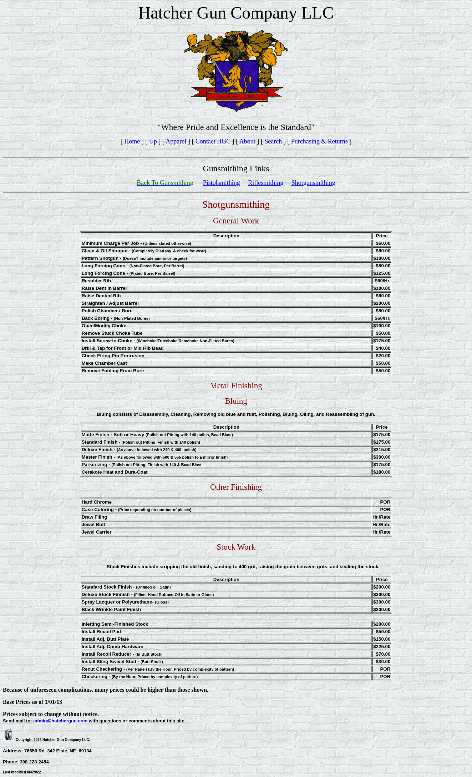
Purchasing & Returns (319, 141)
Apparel (176, 141)
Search (273, 141)
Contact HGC (213, 141)
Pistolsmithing (221, 182)
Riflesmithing (265, 182)
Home (132, 141)
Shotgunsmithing (313, 182)
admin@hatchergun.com (60, 720)
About (247, 141)
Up (153, 141)
